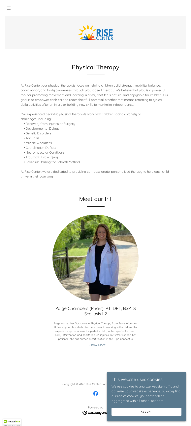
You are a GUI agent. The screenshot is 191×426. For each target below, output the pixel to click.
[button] (9, 8)
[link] (95, 32)
